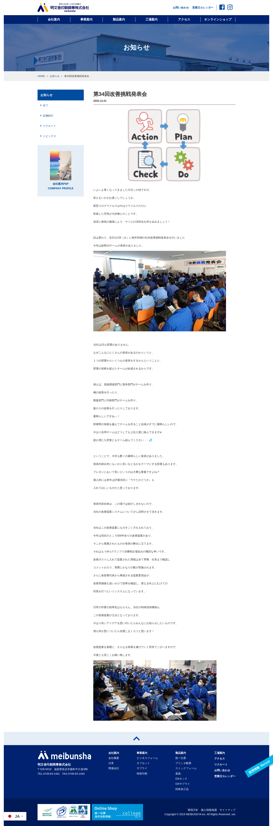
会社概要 (113, 758)
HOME (41, 76)
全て (45, 105)
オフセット (143, 763)
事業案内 (86, 19)
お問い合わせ (181, 7)
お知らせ (55, 76)
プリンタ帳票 (183, 763)
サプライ (142, 768)
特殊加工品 (182, 789)
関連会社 (113, 768)
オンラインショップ (217, 19)
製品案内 (119, 19)
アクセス (184, 19)
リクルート (49, 125)
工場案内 (151, 19)
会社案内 (54, 19)
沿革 (111, 763)
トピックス (49, 136)
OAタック (181, 778)
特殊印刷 (142, 773)
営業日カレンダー (202, 7)
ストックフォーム (186, 768)
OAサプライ (182, 783)
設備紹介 (48, 115)
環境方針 (193, 809)
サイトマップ (227, 809)
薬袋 (178, 773)
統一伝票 (180, 758)
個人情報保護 (209, 809)
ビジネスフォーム (147, 758)
